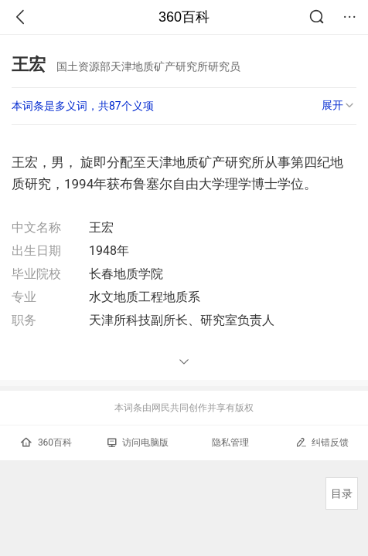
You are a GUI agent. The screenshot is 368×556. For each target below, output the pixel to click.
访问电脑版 (138, 442)
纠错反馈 (322, 442)
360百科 (184, 17)
